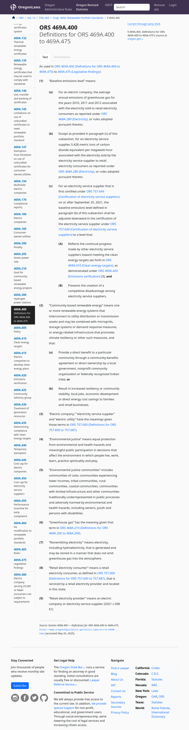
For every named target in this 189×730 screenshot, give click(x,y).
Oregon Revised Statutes (87, 7)
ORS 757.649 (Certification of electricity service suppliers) (88, 229)
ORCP (108, 5)
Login (173, 5)
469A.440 (20, 449)
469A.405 (20, 329)
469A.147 (22, 160)
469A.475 (20, 563)
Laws (155, 691)
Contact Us (118, 691)
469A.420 (20, 379)
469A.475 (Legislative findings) (79, 72)
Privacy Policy (120, 712)
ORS (21, 17)
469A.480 (22, 588)
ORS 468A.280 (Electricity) (76, 171)
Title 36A (44, 17)
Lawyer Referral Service (77, 682)
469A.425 (22, 393)
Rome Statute (161, 708)
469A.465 (20, 551)
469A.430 (21, 410)
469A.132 (20, 45)
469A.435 (22, 430)
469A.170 (21, 203)
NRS (154, 685)
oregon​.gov (134, 38)
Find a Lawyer (120, 668)
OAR (154, 697)
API (113, 685)
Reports (116, 697)
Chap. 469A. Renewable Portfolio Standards (78, 17)
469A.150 (20, 186)
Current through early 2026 (144, 24)
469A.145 (22, 124)
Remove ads (159, 7)
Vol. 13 (31, 17)
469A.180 (20, 218)
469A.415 (22, 360)
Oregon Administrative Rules (58, 7)
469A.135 (23, 72)
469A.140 (23, 96)
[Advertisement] (151, 71)
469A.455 (21, 508)
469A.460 (23, 532)
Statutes (157, 679)
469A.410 (21, 342)
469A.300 (22, 298)
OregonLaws (29, 7)
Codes (156, 668)
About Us (117, 680)
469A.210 (23, 278)
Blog (114, 674)
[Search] (132, 7)
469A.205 (21, 257)
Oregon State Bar (71, 667)
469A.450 (21, 485)
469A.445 (21, 465)
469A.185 (22, 232)
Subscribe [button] (19, 686)
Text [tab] (45, 57)
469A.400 (22, 315)
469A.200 (20, 245)
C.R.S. (155, 674)
